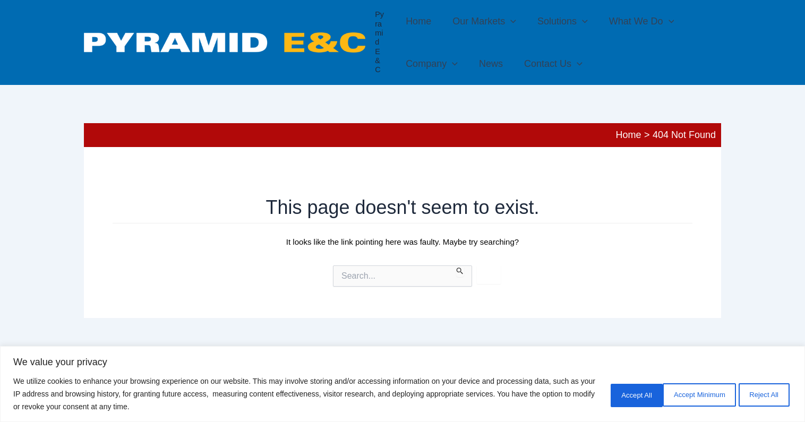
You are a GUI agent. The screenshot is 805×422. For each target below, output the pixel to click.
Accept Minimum (615, 394)
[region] (402, 384)
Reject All (693, 394)
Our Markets (482, 21)
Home (418, 21)
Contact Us (549, 63)
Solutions (558, 21)
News (489, 63)
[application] (508, 21)
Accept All (760, 394)
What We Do (635, 21)
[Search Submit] (460, 271)
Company (432, 63)
